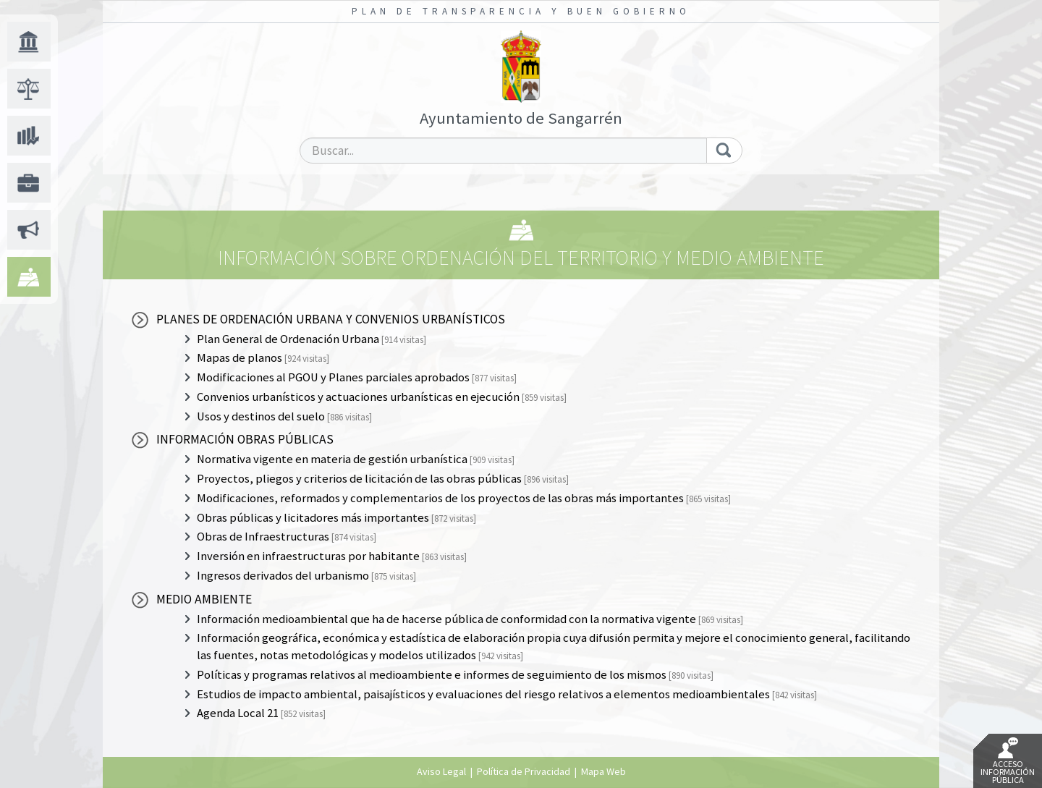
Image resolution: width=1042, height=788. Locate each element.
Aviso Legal (441, 771)
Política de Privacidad (523, 771)
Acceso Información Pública (1007, 761)
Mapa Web (603, 771)
